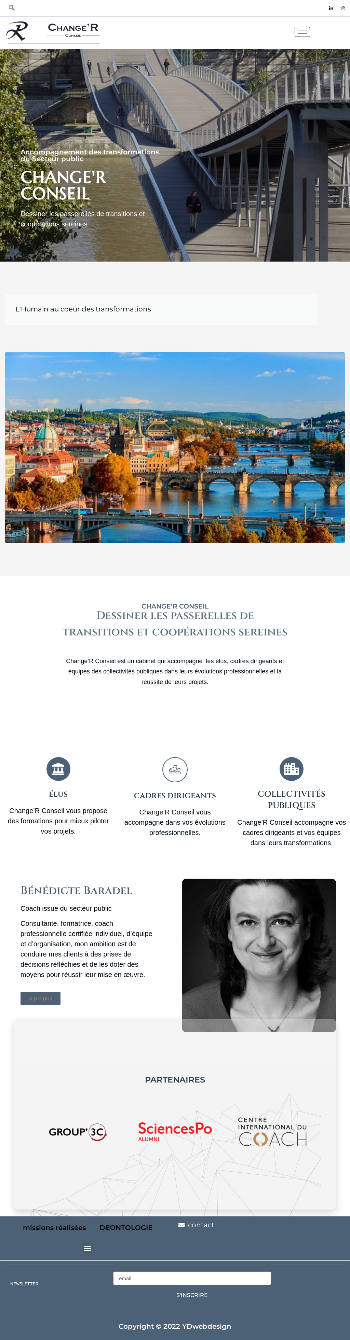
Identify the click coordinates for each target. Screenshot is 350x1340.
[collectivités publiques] (292, 769)
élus (58, 794)
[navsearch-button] (12, 8)
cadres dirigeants (175, 795)
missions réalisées (54, 1228)
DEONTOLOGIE (125, 1228)
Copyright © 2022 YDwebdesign (175, 1326)
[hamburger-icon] (302, 32)
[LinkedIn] (331, 8)
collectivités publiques (291, 800)
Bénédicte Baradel (76, 890)
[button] (87, 1248)
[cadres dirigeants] (175, 769)
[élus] (58, 769)
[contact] (343, 8)
